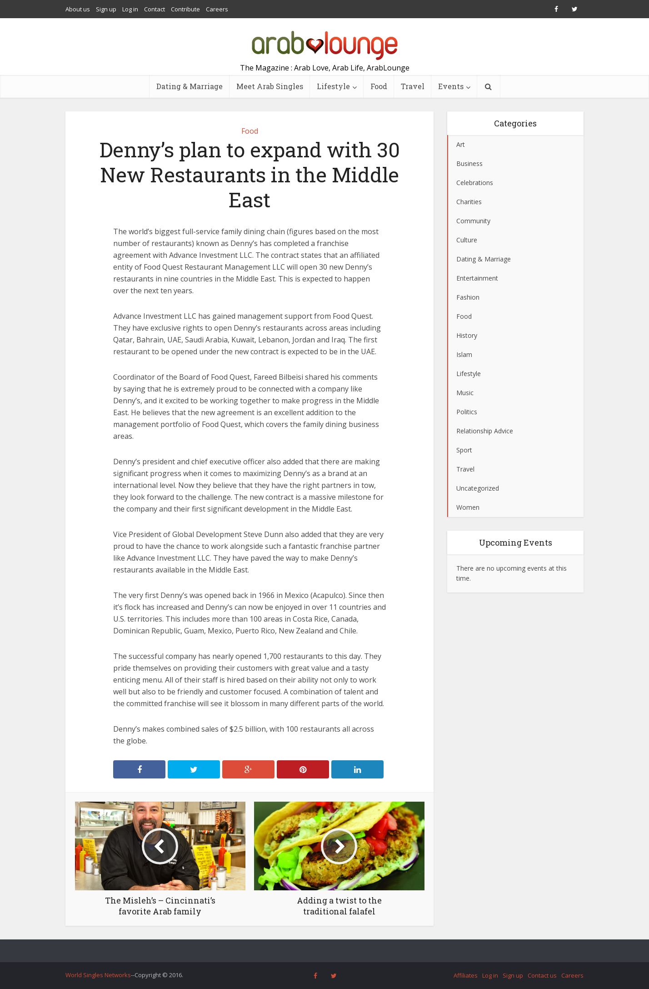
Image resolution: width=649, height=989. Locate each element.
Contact (154, 9)
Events (451, 86)
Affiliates (466, 975)
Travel (412, 86)
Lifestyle (333, 86)
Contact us (542, 975)
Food (378, 86)
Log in (130, 9)
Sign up (106, 9)
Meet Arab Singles (269, 86)
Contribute (185, 9)
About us (77, 9)
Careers (217, 9)
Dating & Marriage (189, 86)
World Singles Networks (98, 975)
